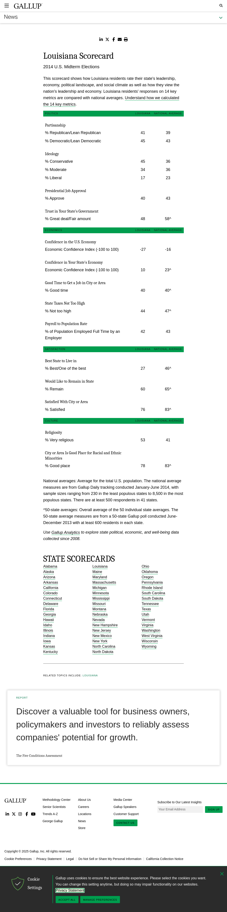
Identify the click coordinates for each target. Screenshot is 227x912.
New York (100, 641)
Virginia (147, 625)
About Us (84, 800)
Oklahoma (150, 572)
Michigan (99, 588)
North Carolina (103, 646)
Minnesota (100, 593)
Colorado (50, 593)
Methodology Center (56, 800)
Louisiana (100, 566)
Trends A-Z (50, 814)
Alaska (48, 572)
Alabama (50, 566)
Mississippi (101, 598)
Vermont (148, 620)
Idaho (47, 625)
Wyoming (149, 646)
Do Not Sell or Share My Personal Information (109, 859)
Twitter (13, 814)
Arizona (49, 577)
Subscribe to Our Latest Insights (179, 802)
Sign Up (214, 809)
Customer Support (126, 814)
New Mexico (102, 636)
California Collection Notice (164, 859)
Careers (83, 807)
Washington (151, 630)
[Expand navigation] (6, 6)
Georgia (49, 614)
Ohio (145, 566)
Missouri (99, 604)
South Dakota (152, 598)
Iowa (47, 641)
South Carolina (153, 593)
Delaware (50, 604)
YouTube (33, 814)
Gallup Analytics (65, 532)
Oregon (147, 577)
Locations (84, 814)
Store (81, 828)
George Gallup (53, 821)
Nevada (98, 620)
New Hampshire (105, 625)
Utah (145, 614)
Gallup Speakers (125, 807)
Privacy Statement (49, 859)
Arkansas (50, 582)
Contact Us (125, 823)
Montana (99, 609)
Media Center (123, 800)
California (50, 588)
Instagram (20, 814)
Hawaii (48, 620)
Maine (97, 572)
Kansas (49, 646)
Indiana (49, 636)
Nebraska (100, 614)
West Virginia (152, 636)
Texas (146, 609)
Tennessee (150, 604)
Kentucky (50, 652)
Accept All (67, 899)
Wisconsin (150, 641)
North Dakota (102, 652)
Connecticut (52, 598)
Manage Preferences (100, 899)
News (82, 821)
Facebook (26, 814)
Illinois (48, 630)
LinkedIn (7, 814)
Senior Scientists (54, 807)
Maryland (99, 577)
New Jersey (101, 630)
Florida (48, 609)
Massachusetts (104, 582)
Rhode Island (152, 588)
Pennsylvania (152, 582)
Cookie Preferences (18, 859)
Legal (70, 859)
